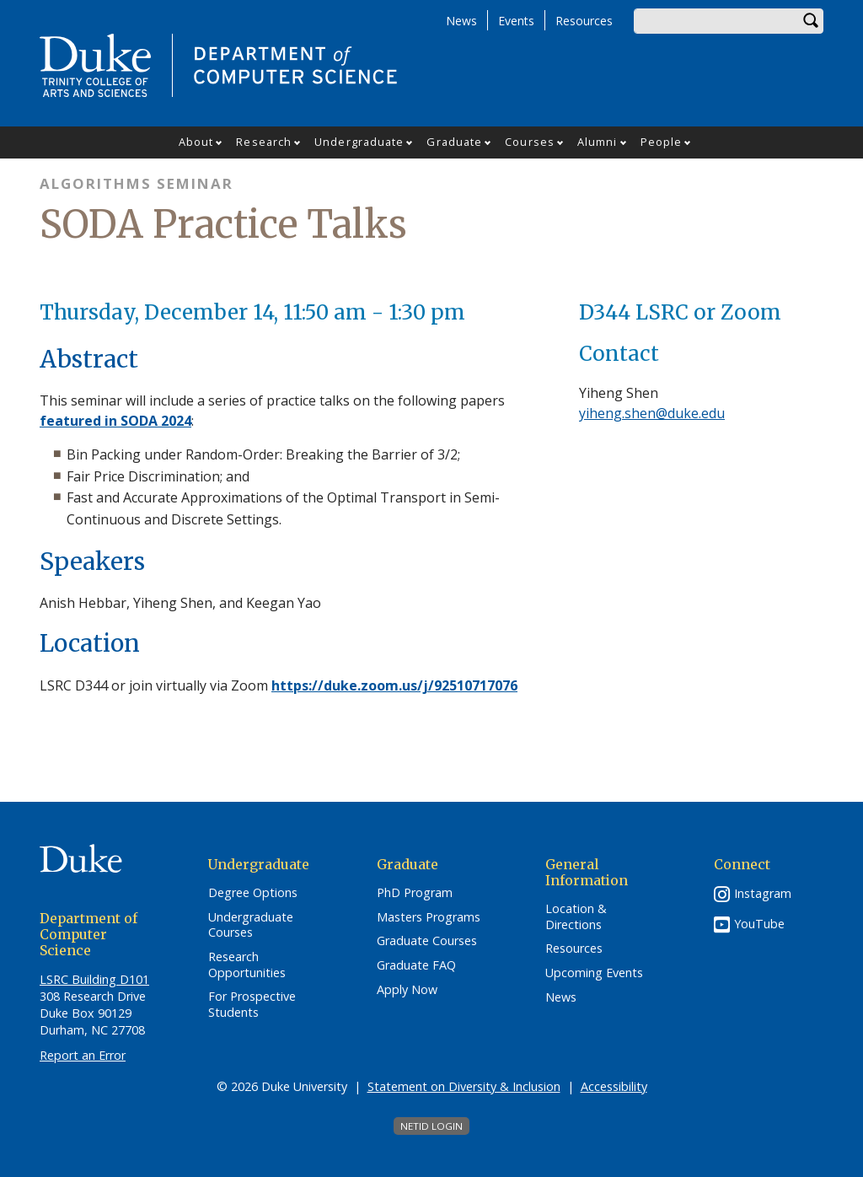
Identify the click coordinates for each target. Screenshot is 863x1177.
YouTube (759, 924)
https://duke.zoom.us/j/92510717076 (394, 685)
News (461, 21)
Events (516, 21)
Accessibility (614, 1086)
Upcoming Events (594, 973)
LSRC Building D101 (94, 979)
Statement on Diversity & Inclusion (463, 1086)
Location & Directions (576, 916)
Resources (584, 21)
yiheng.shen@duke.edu (652, 413)
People (662, 141)
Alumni (597, 141)
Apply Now (407, 989)
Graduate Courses (427, 941)
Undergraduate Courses (250, 925)
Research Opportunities (247, 965)
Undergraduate (359, 141)
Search (810, 21)
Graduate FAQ (416, 965)
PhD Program (415, 892)
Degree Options (252, 892)
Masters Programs (428, 917)
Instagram (762, 893)
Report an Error (83, 1055)
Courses (530, 141)
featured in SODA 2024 (115, 420)
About (196, 141)
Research (264, 141)
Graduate (454, 141)
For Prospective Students (252, 1004)
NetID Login (431, 1126)
